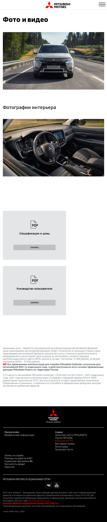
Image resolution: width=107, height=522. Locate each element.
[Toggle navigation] (102, 4)
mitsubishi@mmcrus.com (39, 501)
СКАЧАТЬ (34, 247)
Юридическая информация (19, 435)
